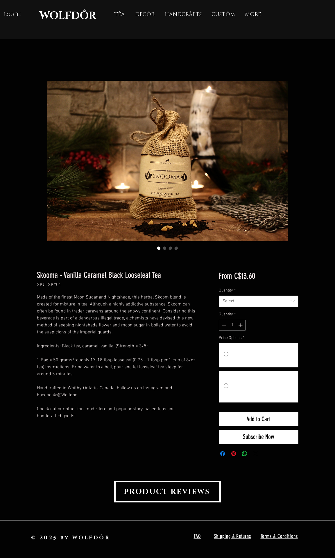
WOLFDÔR (68, 16)
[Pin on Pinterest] (233, 453)
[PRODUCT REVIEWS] (167, 491)
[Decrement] (223, 325)
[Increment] (241, 325)
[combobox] (258, 301)
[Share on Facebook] (222, 453)
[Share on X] (255, 453)
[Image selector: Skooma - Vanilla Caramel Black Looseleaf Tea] (159, 248)
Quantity (227, 290)
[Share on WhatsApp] (244, 453)
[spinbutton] (232, 325)
